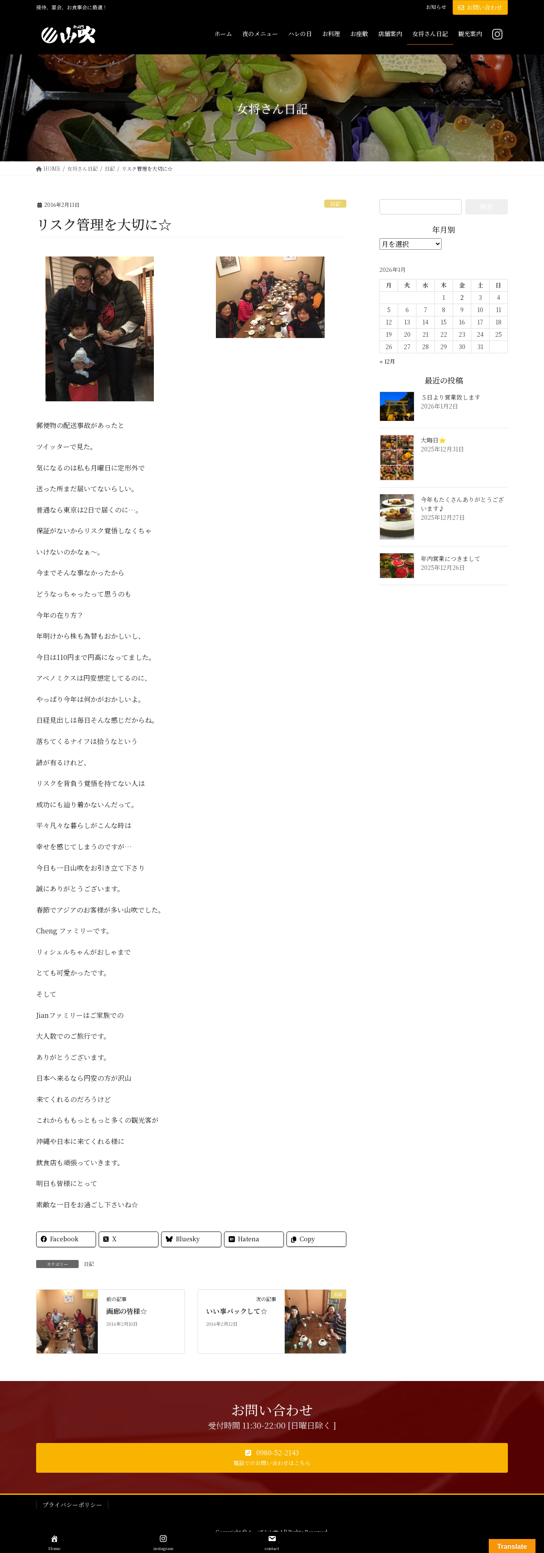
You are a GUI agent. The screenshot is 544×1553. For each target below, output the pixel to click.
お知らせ (436, 6)
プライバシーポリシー (72, 1504)
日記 (335, 204)
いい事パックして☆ (236, 1311)
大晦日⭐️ (433, 440)
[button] (272, 1458)
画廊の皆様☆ (126, 1311)
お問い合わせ (480, 7)
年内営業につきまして (450, 558)
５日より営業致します (450, 397)
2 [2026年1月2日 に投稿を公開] (462, 297)
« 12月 (387, 361)
